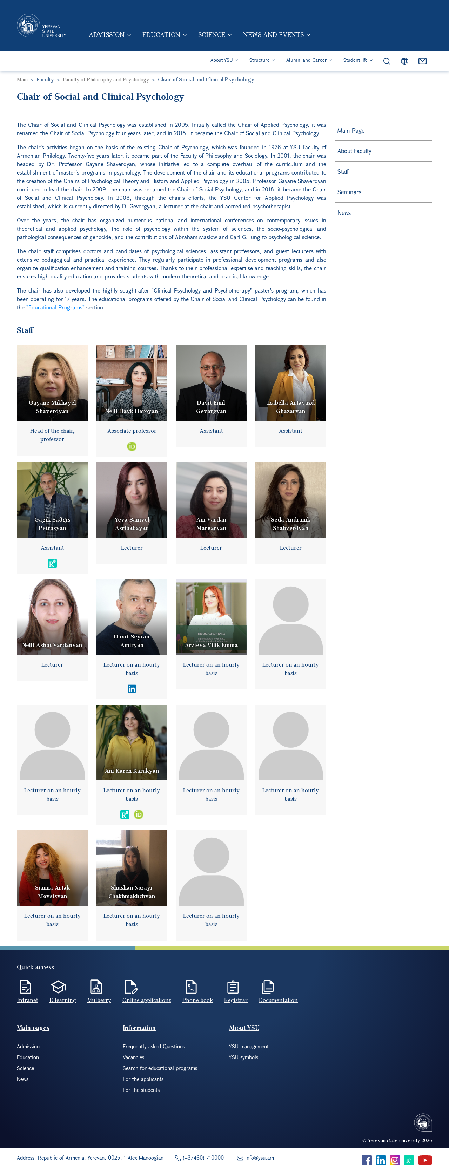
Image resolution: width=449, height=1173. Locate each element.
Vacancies (133, 1057)
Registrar (236, 1000)
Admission (107, 34)
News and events (273, 34)
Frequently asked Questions (154, 1046)
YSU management (249, 1046)
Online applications (146, 1000)
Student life (355, 60)
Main (22, 79)
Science (211, 34)
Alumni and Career (306, 60)
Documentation (278, 1000)
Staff (343, 172)
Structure (259, 60)
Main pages (33, 1028)
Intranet (27, 1000)
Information (139, 1028)
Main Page (350, 130)
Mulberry (99, 1000)
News (344, 213)
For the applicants (143, 1078)
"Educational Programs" (55, 307)
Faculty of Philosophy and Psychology (106, 79)
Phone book (197, 1000)
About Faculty (354, 151)
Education (161, 34)
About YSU (221, 60)
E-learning (62, 1000)
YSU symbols (243, 1057)
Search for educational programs (160, 1068)
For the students (141, 1089)
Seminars (349, 192)
